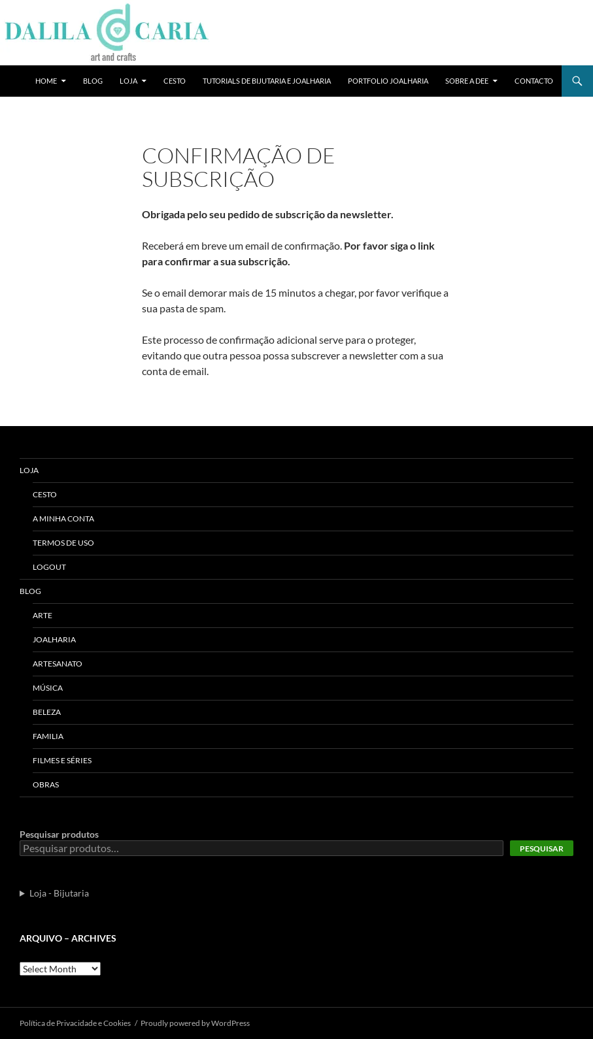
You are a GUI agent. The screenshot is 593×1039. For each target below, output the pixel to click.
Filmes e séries (62, 760)
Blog (93, 80)
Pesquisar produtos (59, 834)
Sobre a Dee (466, 80)
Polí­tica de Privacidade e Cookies (75, 1023)
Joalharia (54, 639)
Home (46, 80)
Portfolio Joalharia (388, 80)
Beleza (47, 712)
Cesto (174, 80)
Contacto (534, 80)
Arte (42, 615)
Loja (128, 80)
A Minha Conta (63, 518)
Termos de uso (63, 543)
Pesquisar (542, 848)
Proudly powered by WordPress (195, 1023)
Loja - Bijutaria (59, 893)
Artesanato (57, 663)
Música (48, 688)
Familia (48, 736)
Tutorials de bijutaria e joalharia (267, 80)
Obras (46, 784)
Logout (49, 567)
